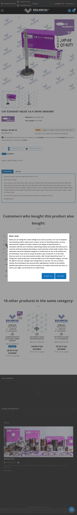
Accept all (48, 276)
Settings (60, 276)
